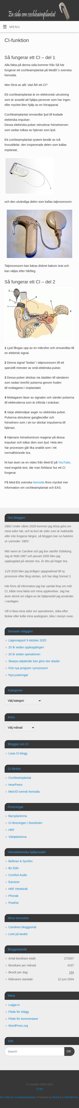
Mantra (57, 1097)
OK (67, 1051)
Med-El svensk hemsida (24, 791)
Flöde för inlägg (18, 1011)
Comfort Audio (17, 875)
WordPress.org (18, 1025)
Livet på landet (18, 934)
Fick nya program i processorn (28, 668)
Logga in (14, 1005)
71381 (39, 1089)
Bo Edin (13, 868)
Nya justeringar (18, 675)
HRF (11, 830)
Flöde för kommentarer (23, 1018)
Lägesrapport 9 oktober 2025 (27, 640)
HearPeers (15, 784)
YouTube (64, 462)
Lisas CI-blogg (17, 753)
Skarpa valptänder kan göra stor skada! (34, 661)
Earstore (14, 882)
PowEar (13, 902)
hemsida (38, 482)
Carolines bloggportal (22, 927)
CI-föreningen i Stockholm (25, 823)
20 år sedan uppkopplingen (26, 647)
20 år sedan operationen (24, 654)
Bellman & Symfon (20, 861)
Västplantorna (17, 836)
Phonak (13, 895)
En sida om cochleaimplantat (17, 1097)
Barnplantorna (17, 816)
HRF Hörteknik (18, 889)
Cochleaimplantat (19, 777)
